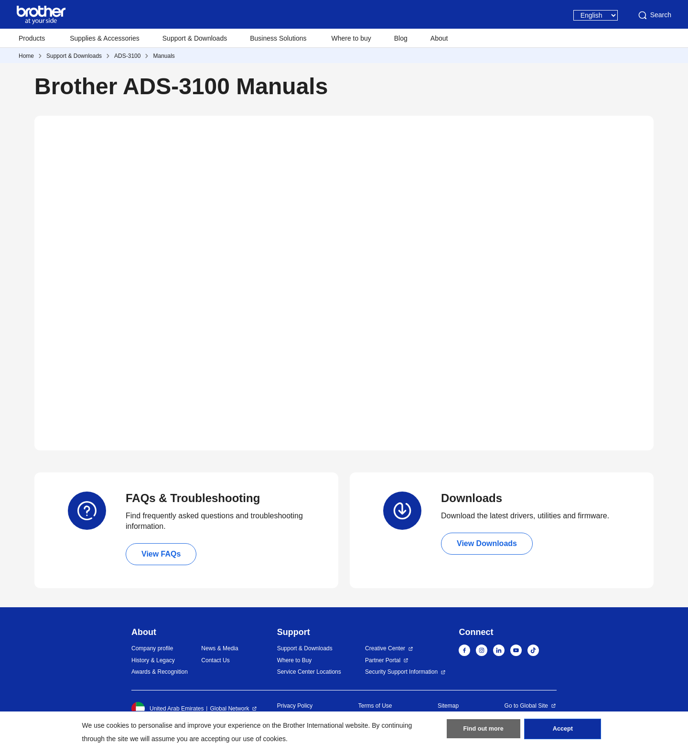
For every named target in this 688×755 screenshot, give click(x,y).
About (439, 38)
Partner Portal (382, 660)
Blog (401, 38)
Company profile (152, 648)
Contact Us (215, 660)
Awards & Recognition (159, 671)
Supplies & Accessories (105, 38)
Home (26, 56)
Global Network (229, 708)
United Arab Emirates (167, 708)
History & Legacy (153, 660)
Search (654, 15)
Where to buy (351, 38)
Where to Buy (294, 660)
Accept (562, 731)
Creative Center (385, 648)
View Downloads (487, 543)
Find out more (483, 731)
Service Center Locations (309, 671)
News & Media (219, 648)
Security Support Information (401, 671)
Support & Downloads (194, 38)
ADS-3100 (127, 56)
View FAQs (161, 554)
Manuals (163, 56)
